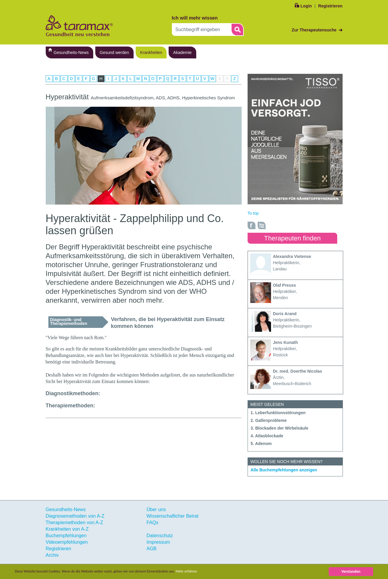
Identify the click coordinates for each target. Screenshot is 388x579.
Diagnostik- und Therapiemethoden (68, 321)
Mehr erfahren (207, 571)
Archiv (52, 555)
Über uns (156, 509)
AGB (152, 548)
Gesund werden (114, 52)
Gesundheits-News (71, 52)
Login (306, 6)
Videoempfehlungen (67, 542)
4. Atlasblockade (267, 435)
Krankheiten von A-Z (67, 529)
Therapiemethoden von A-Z (74, 522)
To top (253, 213)
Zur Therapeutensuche (314, 30)
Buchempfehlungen (66, 535)
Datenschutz (160, 535)
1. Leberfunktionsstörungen (278, 412)
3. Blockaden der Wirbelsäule (279, 428)
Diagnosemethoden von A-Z (75, 516)
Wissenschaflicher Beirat (173, 516)
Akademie (182, 52)
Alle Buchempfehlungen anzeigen (284, 470)
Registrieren (330, 6)
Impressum (158, 542)
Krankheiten (151, 52)
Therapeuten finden (292, 238)
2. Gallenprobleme (268, 420)
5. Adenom (261, 443)
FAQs (153, 522)
